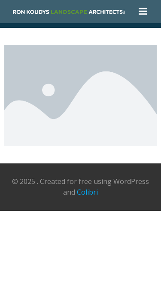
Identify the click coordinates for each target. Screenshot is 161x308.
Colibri (87, 192)
